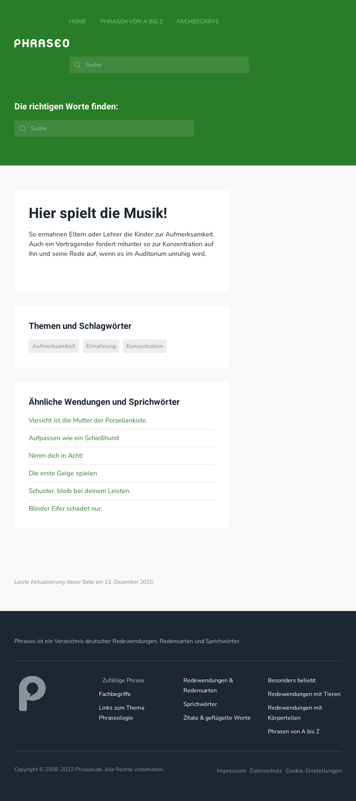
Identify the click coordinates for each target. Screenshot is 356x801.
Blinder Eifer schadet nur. (65, 508)
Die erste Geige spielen (63, 473)
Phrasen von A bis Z (131, 22)
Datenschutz (266, 771)
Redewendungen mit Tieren (304, 694)
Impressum (231, 771)
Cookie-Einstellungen (314, 771)
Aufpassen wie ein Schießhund (74, 438)
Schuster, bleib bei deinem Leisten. (80, 491)
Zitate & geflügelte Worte (217, 718)
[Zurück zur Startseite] (41, 43)
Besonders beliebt (292, 680)
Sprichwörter (200, 704)
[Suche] (159, 64)
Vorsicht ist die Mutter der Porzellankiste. (88, 420)
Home (77, 22)
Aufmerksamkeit (54, 346)
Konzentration (145, 346)
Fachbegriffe (198, 22)
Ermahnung (101, 346)
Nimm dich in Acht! (56, 455)
